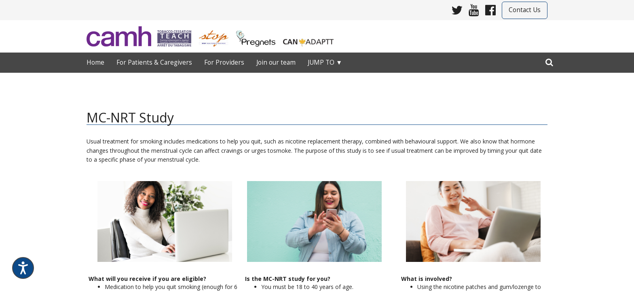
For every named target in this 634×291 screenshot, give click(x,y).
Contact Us (525, 10)
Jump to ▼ (325, 62)
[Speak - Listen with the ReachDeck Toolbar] (23, 268)
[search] (549, 61)
